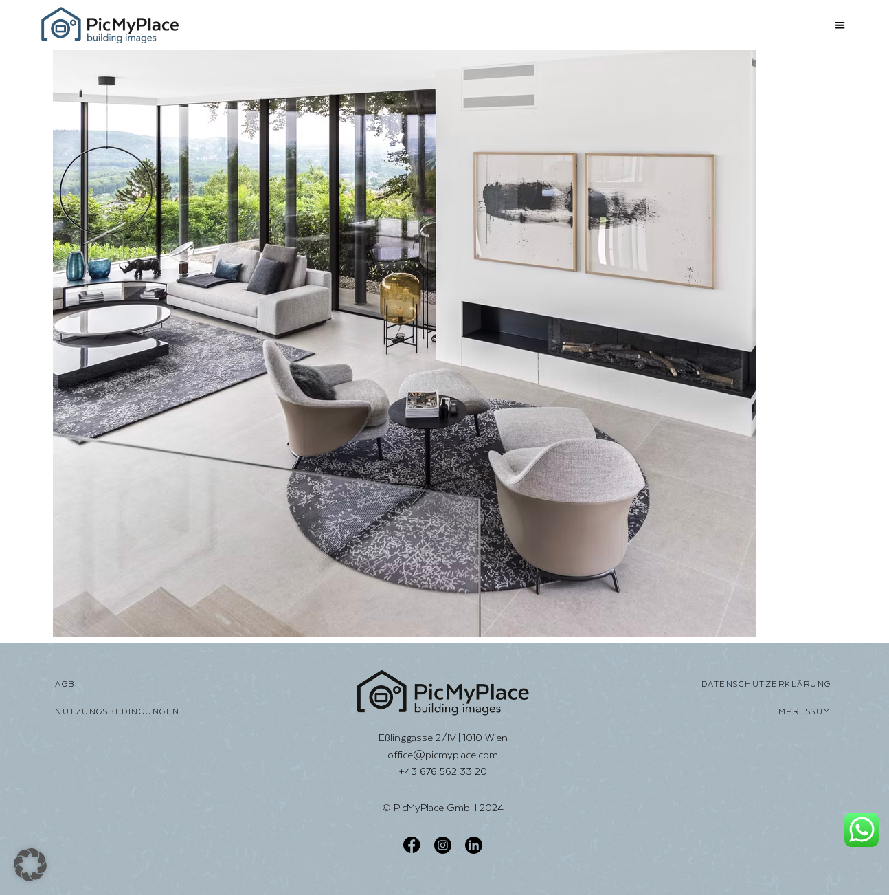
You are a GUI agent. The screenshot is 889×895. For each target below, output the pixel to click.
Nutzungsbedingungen (117, 711)
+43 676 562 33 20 (442, 771)
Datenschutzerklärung (766, 684)
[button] (840, 25)
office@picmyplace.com (442, 754)
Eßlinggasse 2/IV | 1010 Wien (443, 737)
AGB (65, 684)
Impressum (803, 711)
